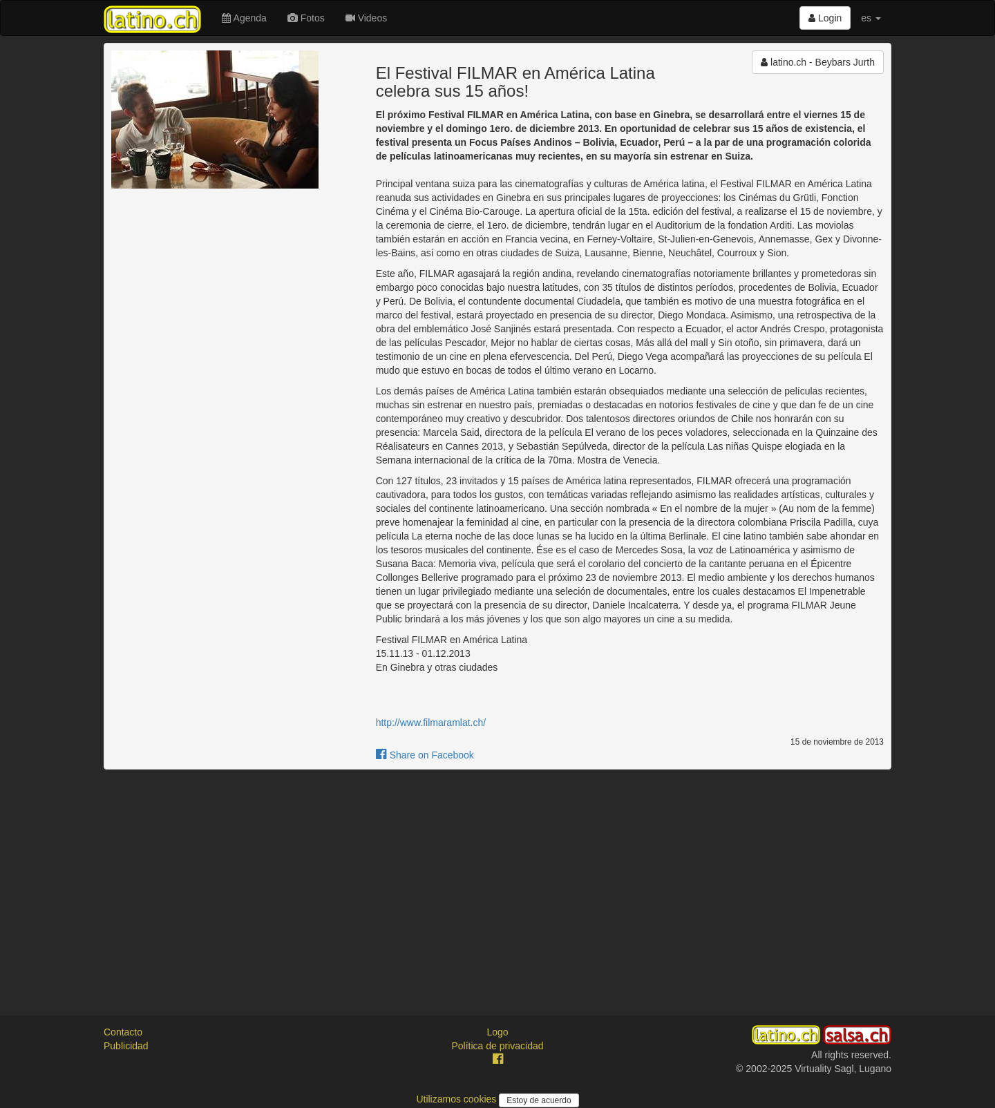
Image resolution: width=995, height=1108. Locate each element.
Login (825, 17)
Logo (497, 1032)
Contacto (123, 1032)
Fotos (306, 17)
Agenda (244, 17)
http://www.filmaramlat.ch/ (431, 722)
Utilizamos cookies (457, 1099)
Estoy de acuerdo (538, 1100)
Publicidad (126, 1045)
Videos (366, 17)
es (871, 17)
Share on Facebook (425, 755)
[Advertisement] (497, 880)
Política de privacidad (497, 1045)
